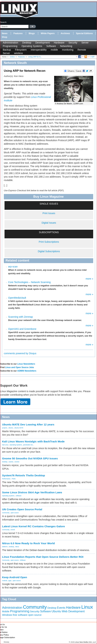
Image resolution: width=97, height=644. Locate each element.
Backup (7, 49)
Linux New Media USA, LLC (85, 642)
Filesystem (21, 49)
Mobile (5, 611)
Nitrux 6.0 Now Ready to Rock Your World (28, 543)
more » (89, 278)
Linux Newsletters (26, 364)
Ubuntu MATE (18, 428)
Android (4, 580)
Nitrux (17, 547)
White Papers (48, 33)
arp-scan (13, 266)
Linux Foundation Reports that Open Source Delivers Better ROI (42, 556)
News (4, 33)
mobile (54, 49)
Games (11, 462)
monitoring (67, 49)
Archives (65, 33)
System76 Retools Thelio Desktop (23, 475)
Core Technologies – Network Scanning (29, 282)
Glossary (6, 642)
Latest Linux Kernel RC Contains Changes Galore (33, 526)
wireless (18, 53)
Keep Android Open (14, 577)
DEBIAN (4, 547)
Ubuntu (10, 428)
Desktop (26, 42)
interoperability (39, 49)
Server (84, 42)
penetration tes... (28, 445)
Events (61, 607)
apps (9, 580)
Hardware (59, 42)
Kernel (13, 530)
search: (3, 22)
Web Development (73, 611)
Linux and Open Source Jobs (19, 367)
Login (92, 57)
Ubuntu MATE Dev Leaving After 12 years (28, 424)
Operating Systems (32, 46)
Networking (66, 46)
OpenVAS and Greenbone (22, 329)
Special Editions (84, 33)
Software (51, 46)
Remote (82, 49)
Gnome (17, 462)
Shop (4, 37)
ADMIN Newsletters (26, 371)
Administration (10, 42)
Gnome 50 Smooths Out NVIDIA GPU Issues (30, 458)
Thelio (14, 479)
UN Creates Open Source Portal (22, 509)
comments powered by (20, 353)
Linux (87, 607)
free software (20, 615)
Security (73, 42)
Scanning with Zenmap (20, 316)
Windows (7, 615)
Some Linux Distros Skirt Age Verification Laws (32, 492)
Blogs (32, 33)
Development (42, 42)
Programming (10, 46)
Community (5, 513)
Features (18, 33)
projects (4, 428)
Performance (6, 479)
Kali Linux (5, 445)
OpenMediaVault (17, 297)
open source (15, 513)
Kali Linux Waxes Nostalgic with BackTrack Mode (33, 441)
